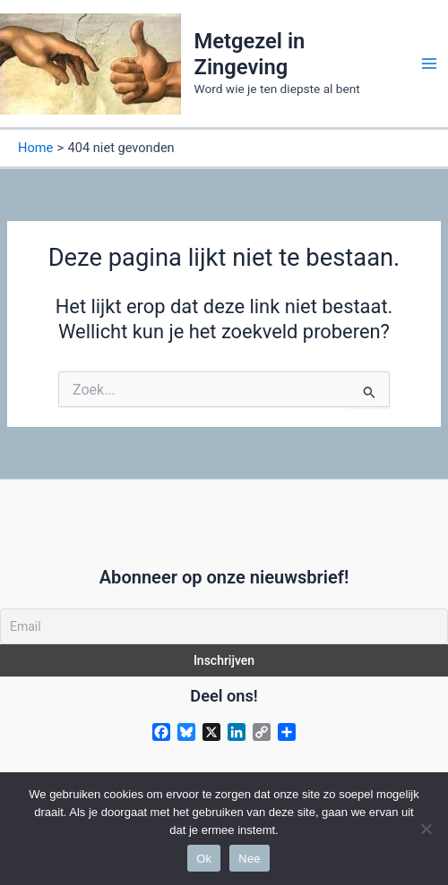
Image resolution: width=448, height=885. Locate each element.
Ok (203, 858)
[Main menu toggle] (429, 63)
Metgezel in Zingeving (250, 54)
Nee (249, 858)
